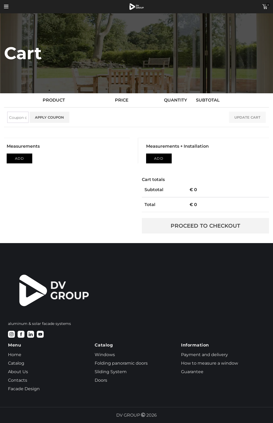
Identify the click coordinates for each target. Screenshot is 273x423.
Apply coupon (49, 117)
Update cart (247, 117)
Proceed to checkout (205, 226)
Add (19, 158)
